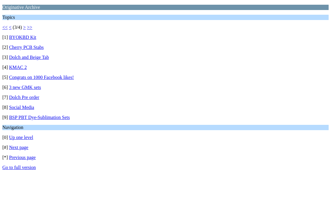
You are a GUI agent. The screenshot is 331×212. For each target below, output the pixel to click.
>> (29, 27)
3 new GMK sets (25, 87)
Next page (18, 147)
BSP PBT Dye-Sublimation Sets (39, 117)
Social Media (21, 107)
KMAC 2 (18, 67)
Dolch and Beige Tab (29, 57)
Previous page (22, 157)
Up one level (21, 137)
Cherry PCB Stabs (26, 47)
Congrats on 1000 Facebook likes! (41, 77)
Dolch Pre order (24, 97)
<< (5, 27)
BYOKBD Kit (22, 37)
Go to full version (19, 167)
